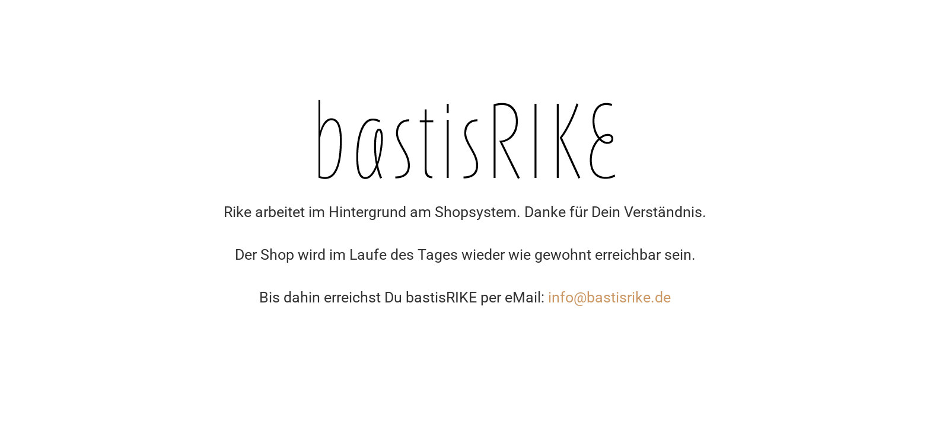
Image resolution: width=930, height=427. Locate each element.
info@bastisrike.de (609, 297)
